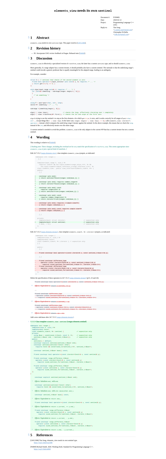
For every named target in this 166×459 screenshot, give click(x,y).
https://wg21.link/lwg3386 (43, 442)
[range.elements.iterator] (49, 232)
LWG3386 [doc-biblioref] (81, 43)
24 (32, 312)
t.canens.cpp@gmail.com (123, 30)
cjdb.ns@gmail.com (121, 34)
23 (32, 301)
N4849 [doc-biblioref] (82, 53)
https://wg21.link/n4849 (42, 449)
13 (32, 285)
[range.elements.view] (48, 153)
